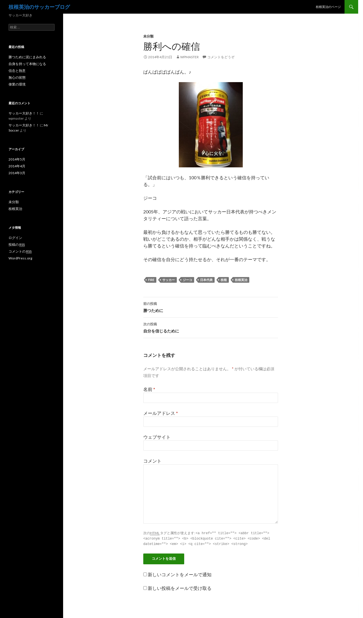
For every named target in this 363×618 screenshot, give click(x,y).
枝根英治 (241, 280)
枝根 (224, 280)
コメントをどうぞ (221, 57)
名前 (149, 389)
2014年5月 (17, 159)
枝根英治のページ (328, 7)
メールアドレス (160, 413)
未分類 (148, 36)
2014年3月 (17, 173)
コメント (152, 460)
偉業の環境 (17, 84)
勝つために (210, 306)
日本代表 (206, 280)
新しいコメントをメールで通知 (179, 573)
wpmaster (189, 57)
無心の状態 (17, 77)
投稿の (17, 244)
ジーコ (187, 280)
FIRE (151, 280)
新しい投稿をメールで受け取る (179, 587)
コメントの (20, 251)
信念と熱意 (17, 70)
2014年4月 (17, 166)
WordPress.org (20, 258)
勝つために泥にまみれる (27, 57)
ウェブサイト (157, 437)
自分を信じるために (210, 327)
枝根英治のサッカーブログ (39, 7)
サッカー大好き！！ (24, 113)
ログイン (15, 238)
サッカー (168, 280)
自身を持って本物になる (27, 64)
